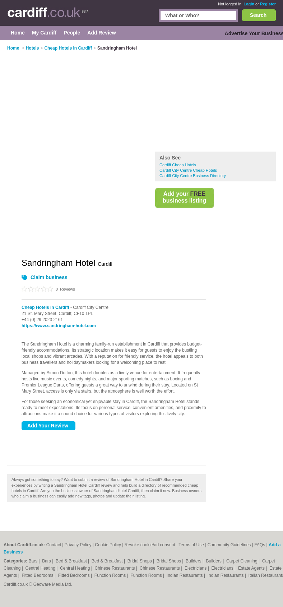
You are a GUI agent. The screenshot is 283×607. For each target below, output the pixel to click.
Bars (33, 561)
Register (268, 4)
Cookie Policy (108, 544)
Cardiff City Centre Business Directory (192, 175)
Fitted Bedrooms (38, 575)
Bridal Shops (140, 561)
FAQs (259, 544)
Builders (194, 561)
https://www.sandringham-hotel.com (59, 325)
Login (248, 4)
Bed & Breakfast (72, 561)
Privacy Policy (78, 544)
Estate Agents (252, 568)
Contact (53, 544)
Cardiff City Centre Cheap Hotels (188, 170)
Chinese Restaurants (115, 568)
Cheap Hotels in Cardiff (45, 307)
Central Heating (41, 568)
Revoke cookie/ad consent (150, 544)
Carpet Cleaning (242, 561)
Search (258, 15)
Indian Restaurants (185, 575)
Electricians (196, 568)
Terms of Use (191, 544)
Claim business (49, 277)
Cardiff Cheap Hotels (177, 165)
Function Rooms (110, 575)
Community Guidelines (229, 544)
